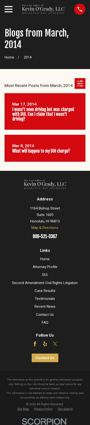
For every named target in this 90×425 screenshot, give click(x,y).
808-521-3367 (45, 236)
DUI (45, 275)
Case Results (45, 291)
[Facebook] (34, 343)
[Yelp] (45, 343)
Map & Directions (44, 228)
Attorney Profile (45, 267)
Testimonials (45, 298)
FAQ (45, 322)
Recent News (45, 306)
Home (45, 259)
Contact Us (45, 314)
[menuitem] (23, 409)
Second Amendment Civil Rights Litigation (45, 283)
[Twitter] (55, 343)
